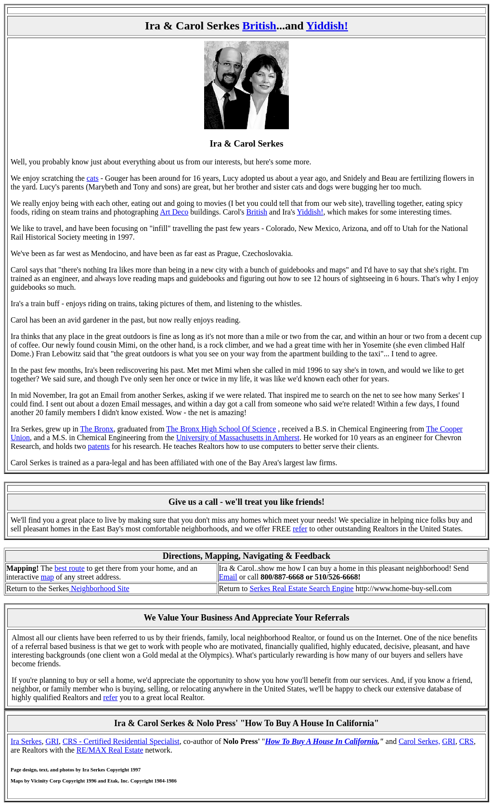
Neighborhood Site (99, 588)
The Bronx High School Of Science (221, 429)
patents (98, 446)
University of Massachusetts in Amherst (237, 437)
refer (300, 529)
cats (93, 178)
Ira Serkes (26, 741)
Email (228, 577)
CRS (466, 741)
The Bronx (97, 429)
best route (69, 568)
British (259, 25)
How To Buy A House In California (321, 741)
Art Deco (174, 212)
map (47, 577)
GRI (52, 741)
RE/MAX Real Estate (110, 750)
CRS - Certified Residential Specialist (121, 741)
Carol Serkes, (419, 741)
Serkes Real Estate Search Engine (302, 588)
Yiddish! (327, 25)
